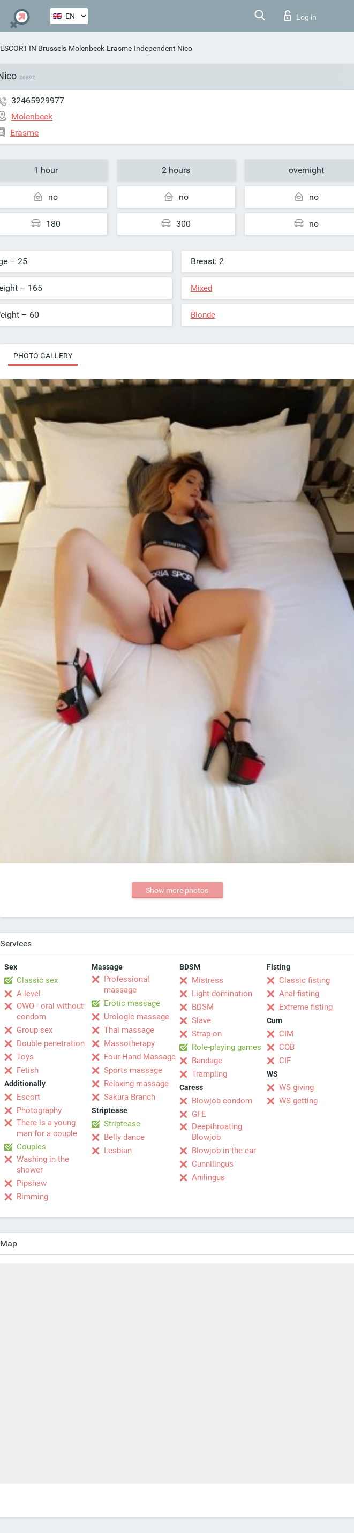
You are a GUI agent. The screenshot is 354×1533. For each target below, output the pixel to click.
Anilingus (208, 1177)
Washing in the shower (43, 1164)
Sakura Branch (129, 1097)
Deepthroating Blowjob (217, 1132)
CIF (285, 1060)
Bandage (207, 1060)
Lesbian (118, 1150)
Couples (31, 1147)
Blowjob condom (222, 1101)
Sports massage (133, 1070)
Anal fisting (299, 993)
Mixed (201, 288)
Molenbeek (86, 48)
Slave (201, 1020)
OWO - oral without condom (50, 1011)
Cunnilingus (213, 1164)
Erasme (119, 48)
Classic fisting (304, 980)
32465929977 (37, 100)
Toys (25, 1057)
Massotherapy (129, 1043)
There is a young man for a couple (47, 1128)
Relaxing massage (136, 1083)
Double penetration (51, 1043)
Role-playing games (226, 1047)
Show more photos (177, 890)
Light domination (222, 993)
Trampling (209, 1074)
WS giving (296, 1087)
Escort (28, 1097)
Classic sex (37, 980)
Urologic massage (136, 1016)
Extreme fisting (306, 1007)
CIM (286, 1034)
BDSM (203, 1007)
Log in (300, 15)
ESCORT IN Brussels (33, 48)
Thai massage (129, 1030)
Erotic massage (132, 1003)
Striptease (122, 1124)
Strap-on (207, 1034)
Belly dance (124, 1137)
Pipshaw (32, 1183)
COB (287, 1047)
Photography (39, 1110)
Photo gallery (42, 355)
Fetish (28, 1070)
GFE (199, 1114)
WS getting (298, 1101)
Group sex (34, 1030)
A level (29, 993)
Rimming (32, 1196)
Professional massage (126, 984)
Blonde (203, 315)
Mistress (207, 980)
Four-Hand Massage (140, 1057)
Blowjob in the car (224, 1150)
